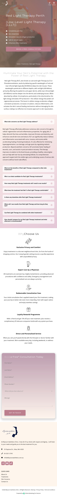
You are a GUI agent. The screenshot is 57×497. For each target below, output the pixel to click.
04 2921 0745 (8, 453)
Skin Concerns (5, 479)
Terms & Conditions (50, 490)
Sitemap (33, 490)
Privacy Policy (40, 490)
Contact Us (4, 481)
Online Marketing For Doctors (32, 493)
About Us (4, 474)
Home (18, 64)
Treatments (24, 64)
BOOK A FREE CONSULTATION (28, 49)
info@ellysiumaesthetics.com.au (14, 458)
